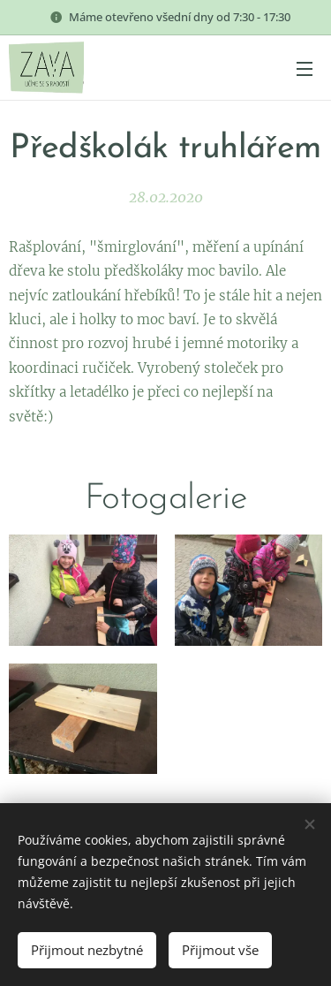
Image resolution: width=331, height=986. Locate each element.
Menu (304, 69)
